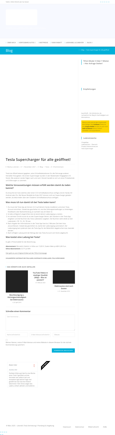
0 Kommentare (58, 167)
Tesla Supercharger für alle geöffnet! (97, 50)
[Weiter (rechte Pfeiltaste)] (2, 434)
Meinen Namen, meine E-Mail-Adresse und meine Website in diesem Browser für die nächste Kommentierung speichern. (38, 343)
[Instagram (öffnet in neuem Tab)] (103, 2)
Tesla (47, 167)
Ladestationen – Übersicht (89, 144)
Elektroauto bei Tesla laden (25, 258)
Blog (41, 167)
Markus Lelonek (13, 167)
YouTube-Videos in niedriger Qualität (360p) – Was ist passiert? (40, 276)
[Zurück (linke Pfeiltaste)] (0, 434)
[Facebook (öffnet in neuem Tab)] (101, 2)
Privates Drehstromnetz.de (89, 146)
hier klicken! (25, 2)
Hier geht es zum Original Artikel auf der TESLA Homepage (26, 253)
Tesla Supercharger (58, 258)
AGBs (105, 427)
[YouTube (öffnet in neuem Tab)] (105, 2)
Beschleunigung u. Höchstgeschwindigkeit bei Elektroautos (16, 297)
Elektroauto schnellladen (42, 258)
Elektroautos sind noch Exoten (64, 287)
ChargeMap (84, 142)
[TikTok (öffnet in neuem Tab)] (108, 2)
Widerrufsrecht (93, 427)
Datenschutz (79, 427)
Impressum (67, 427)
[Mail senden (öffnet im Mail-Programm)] (107, 2)
